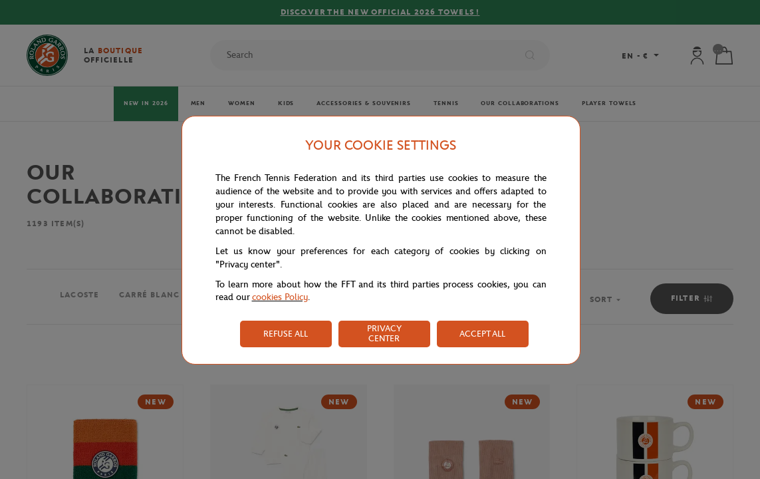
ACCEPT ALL (482, 334)
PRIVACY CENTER (384, 333)
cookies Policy (280, 297)
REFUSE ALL (285, 334)
